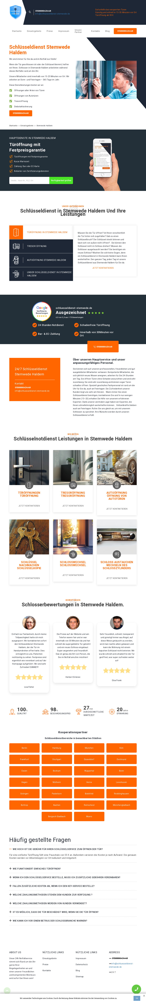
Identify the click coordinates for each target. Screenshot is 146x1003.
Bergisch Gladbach (57, 816)
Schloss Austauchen (117, 562)
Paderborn (57, 794)
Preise (50, 31)
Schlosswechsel (73, 562)
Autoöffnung (116, 492)
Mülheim (57, 782)
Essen (24, 771)
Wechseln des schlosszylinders (117, 567)
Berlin (24, 748)
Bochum (57, 771)
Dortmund (121, 759)
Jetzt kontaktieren (103, 268)
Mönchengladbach (121, 805)
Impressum (63, 31)
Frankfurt (24, 759)
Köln (122, 748)
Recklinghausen (121, 794)
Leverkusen (121, 782)
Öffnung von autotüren (117, 497)
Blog (107, 31)
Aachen (56, 805)
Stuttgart (56, 759)
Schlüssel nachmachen (29, 564)
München (89, 748)
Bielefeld (89, 794)
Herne (89, 782)
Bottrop (24, 805)
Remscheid (89, 805)
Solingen (24, 794)
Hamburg (56, 748)
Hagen (25, 782)
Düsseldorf (89, 759)
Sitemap (80, 976)
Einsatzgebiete (34, 31)
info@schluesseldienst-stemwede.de (52, 14)
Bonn (121, 771)
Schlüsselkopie (29, 568)
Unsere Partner (78, 31)
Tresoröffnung (73, 492)
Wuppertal (89, 771)
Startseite (17, 31)
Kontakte (95, 31)
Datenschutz (82, 964)
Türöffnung (29, 495)
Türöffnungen (29, 492)
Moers (89, 816)
